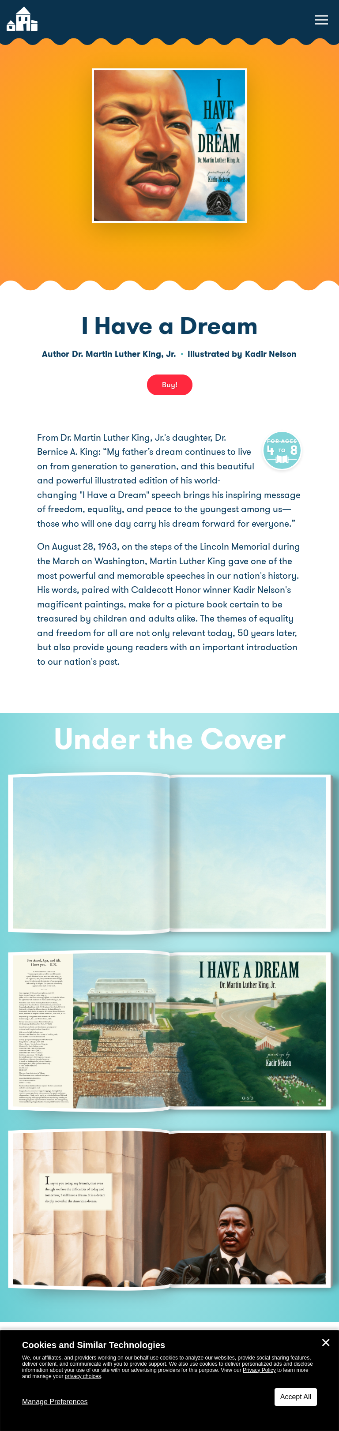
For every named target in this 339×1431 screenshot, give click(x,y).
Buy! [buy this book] (169, 384)
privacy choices (83, 1376)
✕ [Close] (325, 1342)
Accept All (295, 1397)
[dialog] (169, 1380)
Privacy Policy (259, 1370)
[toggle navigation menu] (321, 19)
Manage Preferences (55, 1401)
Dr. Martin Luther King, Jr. (124, 354)
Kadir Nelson (271, 354)
